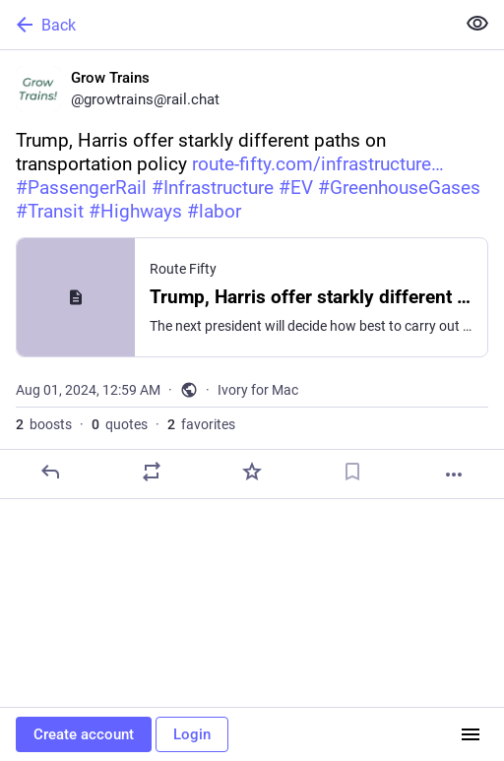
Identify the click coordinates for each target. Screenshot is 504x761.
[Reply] (50, 471)
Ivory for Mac (258, 390)
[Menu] (470, 734)
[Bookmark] (352, 471)
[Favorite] (252, 471)
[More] (454, 474)
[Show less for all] (477, 23)
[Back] (225, 24)
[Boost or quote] (151, 471)
